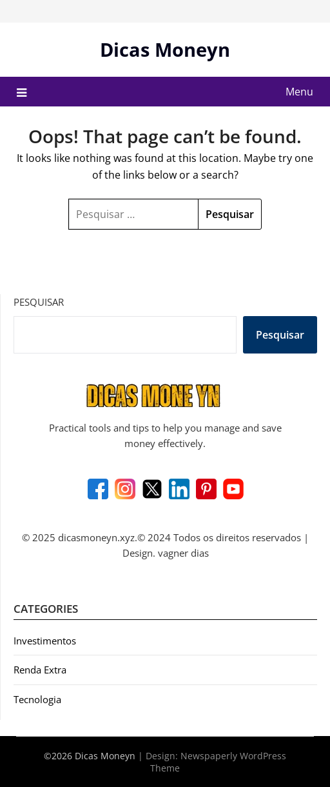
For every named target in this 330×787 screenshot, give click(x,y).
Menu (299, 92)
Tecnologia (37, 699)
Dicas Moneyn (165, 49)
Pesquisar (39, 301)
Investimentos (45, 640)
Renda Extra (40, 669)
